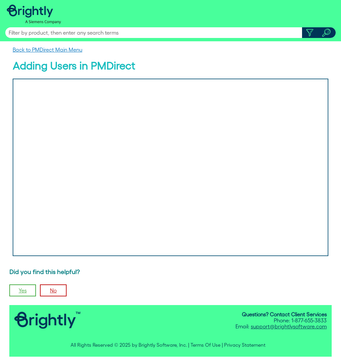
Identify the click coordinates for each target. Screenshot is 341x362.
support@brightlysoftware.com (289, 326)
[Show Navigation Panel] (332, 14)
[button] (309, 32)
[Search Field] (170, 32)
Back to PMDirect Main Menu (47, 50)
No (53, 290)
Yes (23, 290)
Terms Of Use (205, 345)
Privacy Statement (244, 345)
